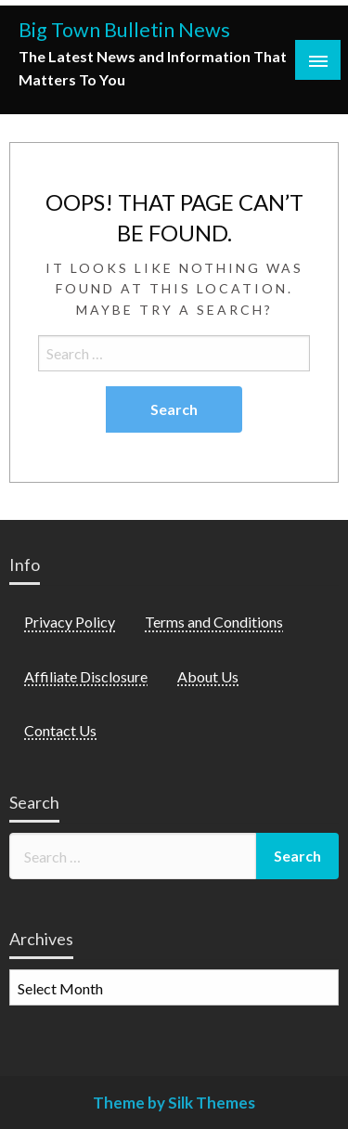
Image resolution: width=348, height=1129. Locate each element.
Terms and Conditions (214, 621)
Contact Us (60, 730)
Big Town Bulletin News (124, 30)
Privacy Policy (69, 621)
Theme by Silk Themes (174, 1102)
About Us (207, 676)
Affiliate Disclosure (86, 676)
